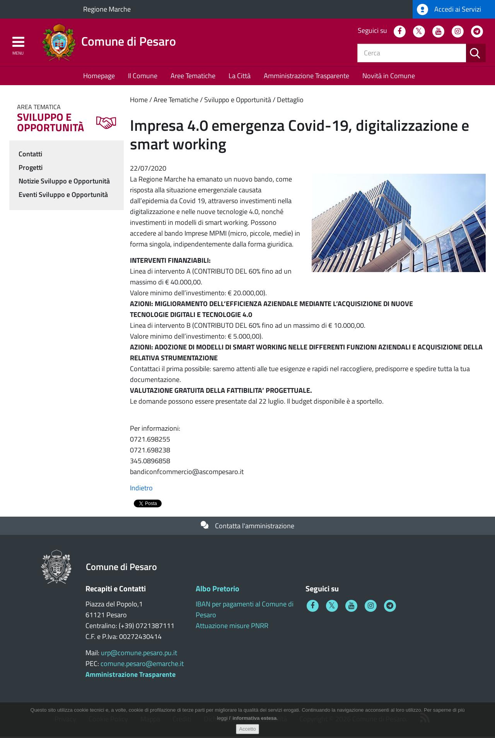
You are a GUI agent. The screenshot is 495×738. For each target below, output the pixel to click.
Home (139, 101)
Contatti (30, 155)
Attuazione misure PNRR (232, 627)
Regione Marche (107, 9)
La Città (240, 77)
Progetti (31, 168)
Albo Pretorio (217, 590)
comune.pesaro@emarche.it (142, 665)
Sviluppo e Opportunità (237, 101)
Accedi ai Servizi (449, 9)
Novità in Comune (388, 77)
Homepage (99, 77)
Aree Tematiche (193, 77)
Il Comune (142, 77)
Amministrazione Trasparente (306, 77)
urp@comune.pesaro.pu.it (139, 654)
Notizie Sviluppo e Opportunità (64, 182)
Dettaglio (290, 101)
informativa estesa (254, 718)
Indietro (141, 489)
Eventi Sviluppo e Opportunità (63, 195)
